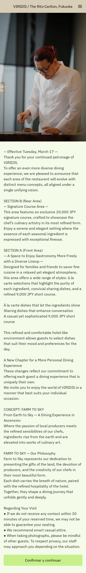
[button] (43, 560)
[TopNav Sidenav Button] (80, 6)
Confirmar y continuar (43, 560)
